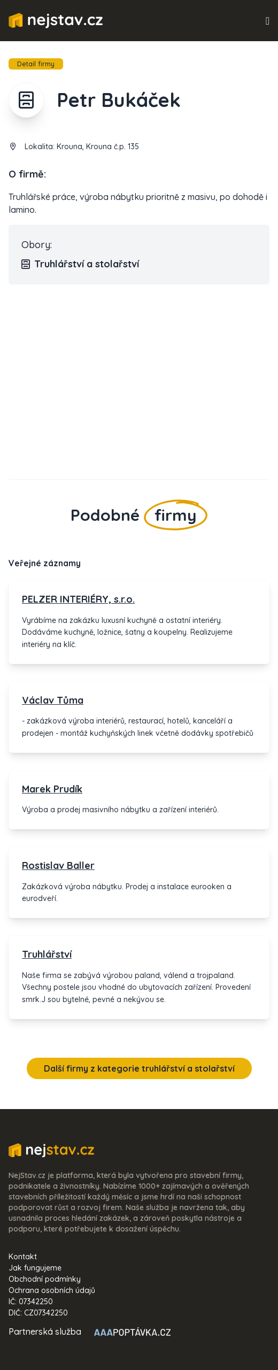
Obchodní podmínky (45, 1279)
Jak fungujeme (35, 1268)
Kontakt (23, 1256)
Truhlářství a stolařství (80, 264)
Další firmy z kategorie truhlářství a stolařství (139, 1068)
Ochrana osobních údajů (52, 1290)
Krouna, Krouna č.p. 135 (98, 146)
